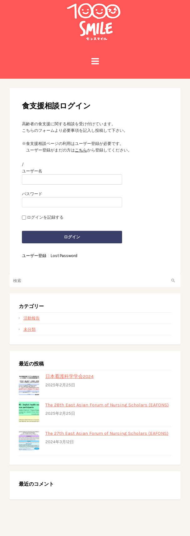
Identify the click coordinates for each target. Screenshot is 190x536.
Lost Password (64, 256)
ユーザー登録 (34, 256)
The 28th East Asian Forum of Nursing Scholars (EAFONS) (107, 405)
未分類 (29, 329)
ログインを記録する (45, 217)
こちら (81, 150)
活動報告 (31, 318)
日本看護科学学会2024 (69, 376)
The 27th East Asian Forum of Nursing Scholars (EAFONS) (106, 433)
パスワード (32, 193)
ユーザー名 (32, 171)
